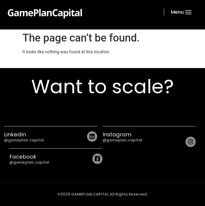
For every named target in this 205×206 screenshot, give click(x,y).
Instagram (116, 134)
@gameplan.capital (24, 140)
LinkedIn (15, 134)
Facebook (22, 156)
